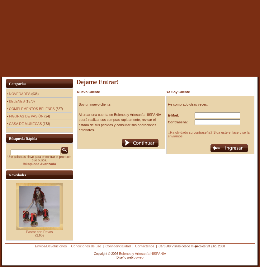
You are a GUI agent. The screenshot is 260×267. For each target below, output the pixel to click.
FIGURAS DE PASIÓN (26, 116)
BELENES (17, 101)
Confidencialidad (118, 246)
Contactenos (144, 246)
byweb (139, 257)
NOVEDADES (20, 94)
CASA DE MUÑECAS (25, 124)
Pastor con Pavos (39, 232)
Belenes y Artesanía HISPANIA (142, 253)
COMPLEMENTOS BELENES (32, 109)
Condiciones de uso (86, 246)
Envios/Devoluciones (51, 246)
